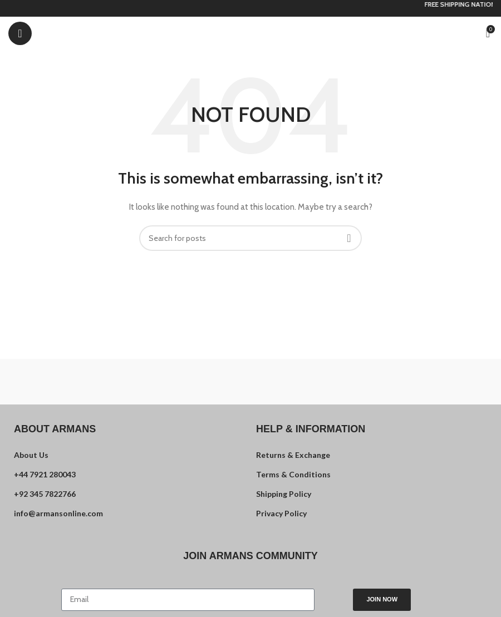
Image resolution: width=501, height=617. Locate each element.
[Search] (250, 238)
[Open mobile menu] (20, 33)
